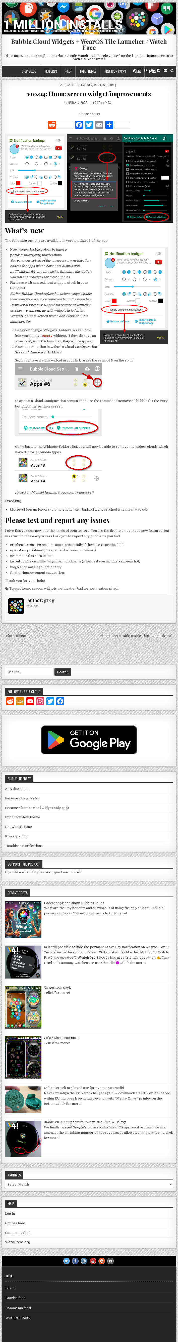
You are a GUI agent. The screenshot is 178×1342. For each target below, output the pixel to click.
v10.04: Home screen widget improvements (89, 93)
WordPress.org (17, 1242)
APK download (16, 789)
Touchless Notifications (24, 846)
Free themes (88, 71)
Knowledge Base (18, 827)
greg (49, 600)
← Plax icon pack (15, 636)
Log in (10, 1213)
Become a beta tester (22, 798)
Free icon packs (115, 71)
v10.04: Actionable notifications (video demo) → (138, 636)
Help (69, 71)
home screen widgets (39, 588)
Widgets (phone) (105, 85)
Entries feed (15, 1223)
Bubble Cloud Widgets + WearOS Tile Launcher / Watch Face (89, 44)
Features (51, 71)
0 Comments (102, 102)
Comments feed (17, 1233)
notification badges (73, 588)
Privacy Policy (16, 836)
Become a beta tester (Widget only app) (37, 808)
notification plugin (104, 588)
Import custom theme (22, 817)
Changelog (29, 71)
